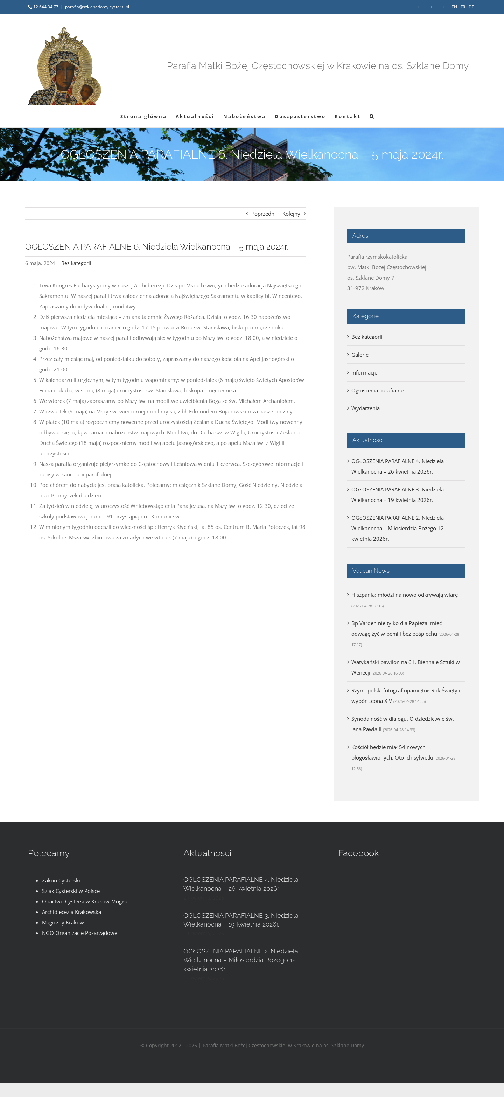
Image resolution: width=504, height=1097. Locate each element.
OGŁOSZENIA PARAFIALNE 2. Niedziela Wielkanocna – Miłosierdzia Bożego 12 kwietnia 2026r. (397, 528)
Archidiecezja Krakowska (71, 911)
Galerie (360, 354)
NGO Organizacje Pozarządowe (79, 932)
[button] (372, 116)
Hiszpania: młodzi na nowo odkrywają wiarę (404, 594)
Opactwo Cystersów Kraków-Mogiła (84, 901)
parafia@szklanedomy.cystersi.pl (97, 7)
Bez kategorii (76, 263)
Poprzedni (263, 213)
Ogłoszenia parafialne (377, 390)
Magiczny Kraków (63, 922)
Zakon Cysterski (61, 880)
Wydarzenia (365, 408)
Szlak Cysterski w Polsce (71, 890)
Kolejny (291, 213)
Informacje (364, 372)
